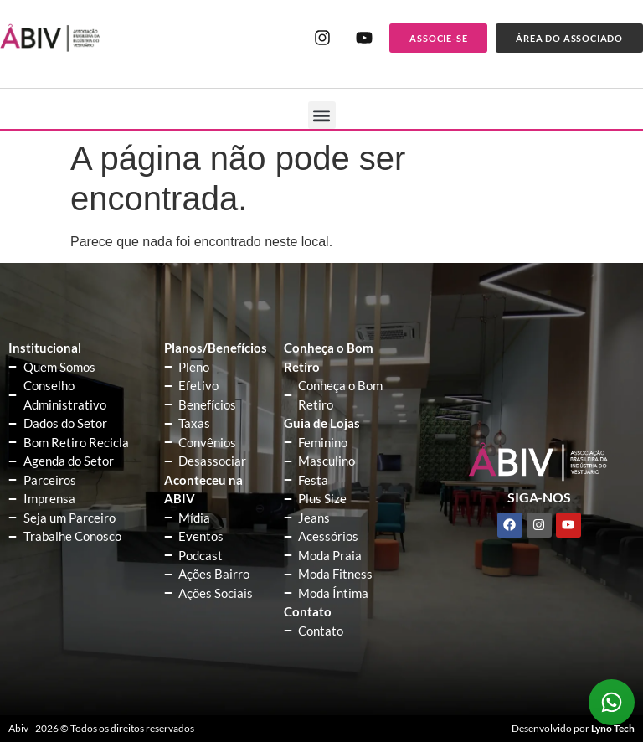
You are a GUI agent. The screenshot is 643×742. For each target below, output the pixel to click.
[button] (322, 115)
